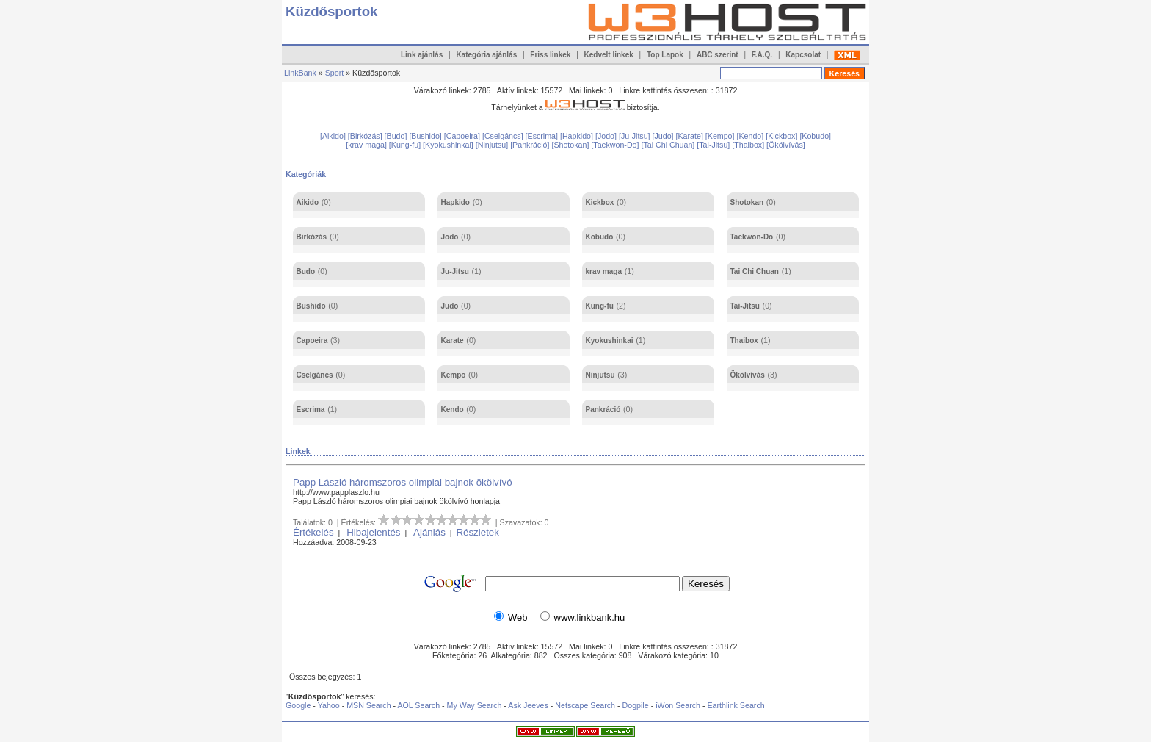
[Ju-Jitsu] (636, 136)
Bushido (311, 306)
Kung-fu (600, 306)
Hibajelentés (373, 532)
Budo (306, 271)
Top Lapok (665, 55)
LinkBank (300, 72)
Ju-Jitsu (455, 271)
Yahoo (329, 705)
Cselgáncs (315, 375)
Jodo (450, 237)
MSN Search (368, 705)
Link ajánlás (422, 55)
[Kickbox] (782, 136)
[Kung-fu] (406, 144)
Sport (334, 72)
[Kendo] (751, 136)
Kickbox (600, 202)
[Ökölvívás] (785, 144)
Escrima (311, 410)
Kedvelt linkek (608, 55)
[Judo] (664, 136)
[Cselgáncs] (504, 136)
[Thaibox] (749, 144)
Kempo (453, 375)
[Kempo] (721, 136)
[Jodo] (607, 136)
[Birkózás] (366, 136)
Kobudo (600, 237)
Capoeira (312, 340)
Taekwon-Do (752, 237)
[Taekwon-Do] (616, 144)
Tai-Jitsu (745, 306)
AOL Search (418, 705)
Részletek (477, 532)
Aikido (308, 202)
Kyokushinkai (609, 340)
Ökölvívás (747, 375)
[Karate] (690, 136)
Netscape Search (585, 705)
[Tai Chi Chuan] (669, 144)
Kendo (452, 410)
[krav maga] (367, 144)
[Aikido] (334, 136)
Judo (450, 306)
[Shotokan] (571, 144)
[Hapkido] (577, 136)
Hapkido (455, 202)
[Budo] (397, 136)
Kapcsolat (803, 55)
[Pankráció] (530, 144)
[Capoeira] (463, 136)
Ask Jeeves (528, 705)
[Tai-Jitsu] (714, 144)
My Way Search (474, 705)
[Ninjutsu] (493, 144)
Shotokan (747, 202)
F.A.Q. (762, 55)
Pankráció (603, 410)
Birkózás (312, 237)
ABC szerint (717, 55)
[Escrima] (543, 136)
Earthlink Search (735, 705)
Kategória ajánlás (486, 55)
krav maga (604, 271)
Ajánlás (429, 532)
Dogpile (635, 705)
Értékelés (313, 532)
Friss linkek (550, 55)
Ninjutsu (600, 375)
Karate (452, 340)
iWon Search (679, 705)
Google (298, 705)
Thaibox (744, 340)
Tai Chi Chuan (754, 271)
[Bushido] (426, 136)
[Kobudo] (815, 136)
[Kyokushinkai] (449, 144)
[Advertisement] (553, 122)
